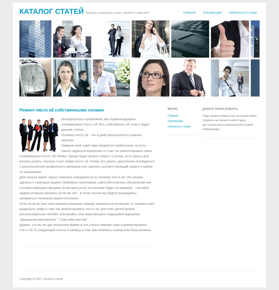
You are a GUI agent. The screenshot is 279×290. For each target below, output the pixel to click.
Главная (189, 12)
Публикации (212, 12)
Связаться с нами (243, 12)
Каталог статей (51, 11)
